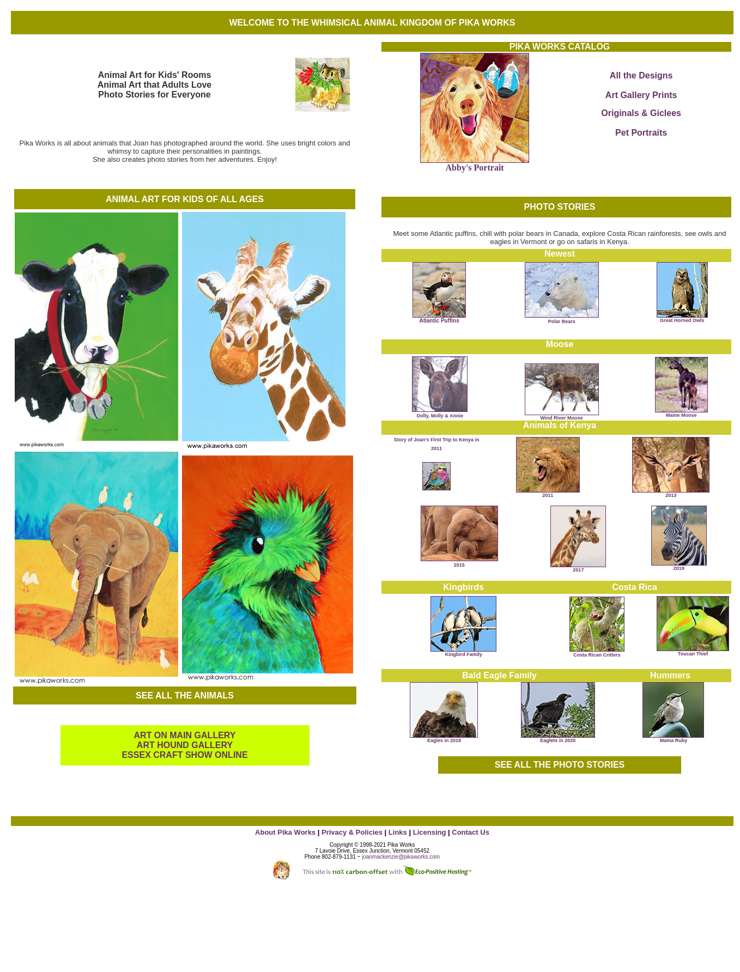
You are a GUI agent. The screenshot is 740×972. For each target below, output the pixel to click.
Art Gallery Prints (641, 95)
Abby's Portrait (475, 167)
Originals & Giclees (641, 113)
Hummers (670, 675)
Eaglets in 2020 (557, 740)
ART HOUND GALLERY (185, 745)
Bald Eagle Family (499, 675)
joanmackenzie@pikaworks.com (401, 857)
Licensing (429, 832)
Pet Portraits (641, 132)
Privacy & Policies (352, 832)
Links (396, 832)
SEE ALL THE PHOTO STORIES (560, 764)
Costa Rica (634, 587)
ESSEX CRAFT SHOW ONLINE (184, 755)
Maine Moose (681, 413)
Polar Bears (561, 321)
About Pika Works (285, 832)
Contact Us (470, 832)
